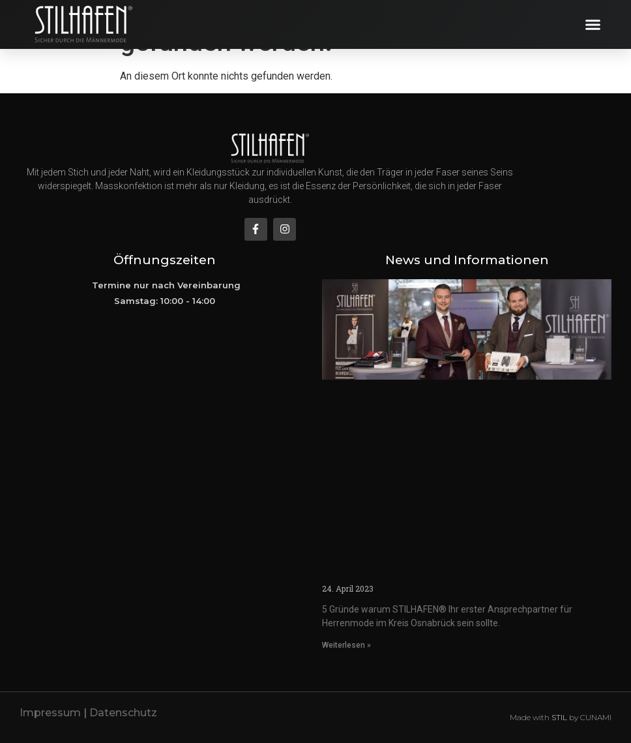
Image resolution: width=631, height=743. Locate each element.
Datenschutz (123, 712)
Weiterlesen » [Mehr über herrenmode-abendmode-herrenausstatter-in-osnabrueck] (346, 645)
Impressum (50, 712)
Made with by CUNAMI (560, 717)
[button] (593, 24)
